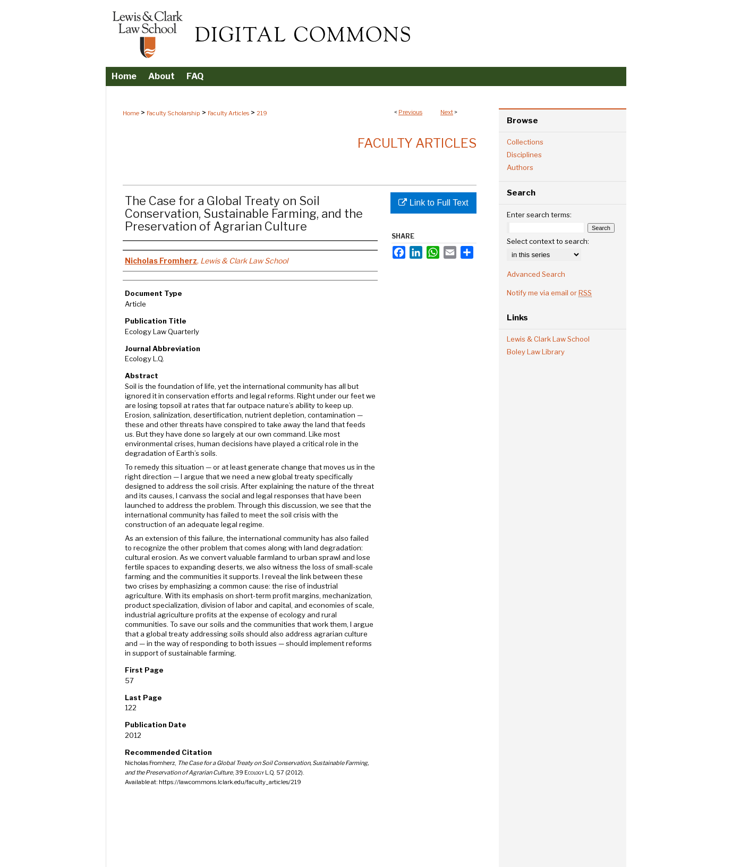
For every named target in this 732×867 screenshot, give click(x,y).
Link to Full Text (433, 202)
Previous (410, 112)
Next (446, 112)
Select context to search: (548, 241)
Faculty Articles (228, 113)
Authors (520, 167)
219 (262, 113)
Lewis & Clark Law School (548, 339)
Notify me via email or (549, 292)
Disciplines (524, 154)
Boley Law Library (536, 351)
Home (131, 113)
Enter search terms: (539, 214)
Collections (525, 142)
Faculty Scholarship (173, 113)
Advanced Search (536, 274)
